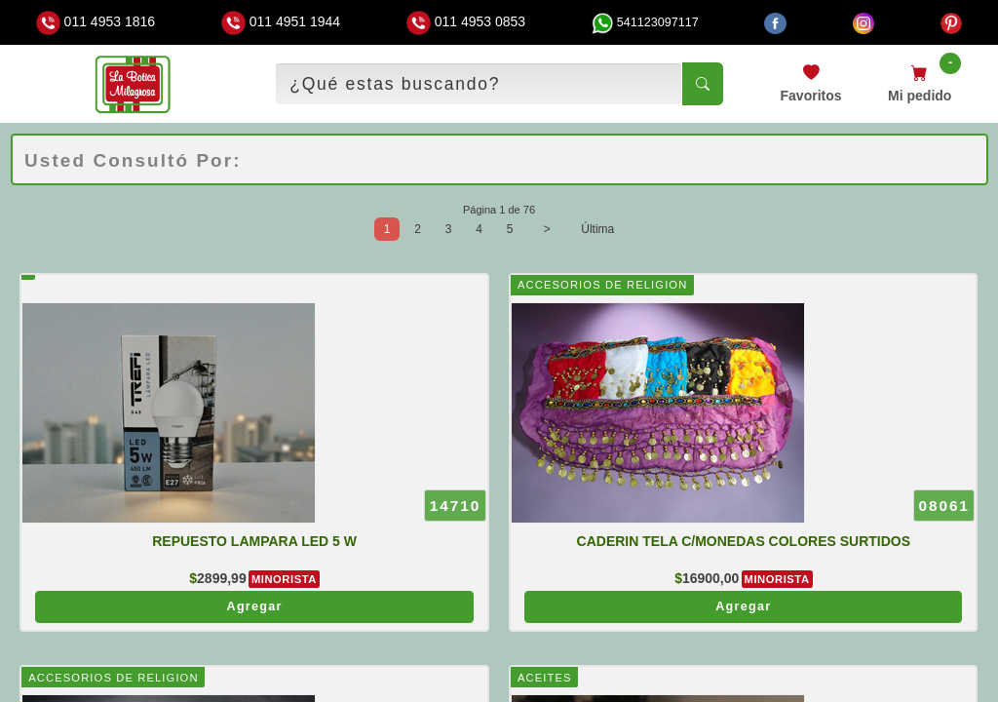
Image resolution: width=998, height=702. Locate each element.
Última (597, 229)
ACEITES (545, 677)
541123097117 (645, 22)
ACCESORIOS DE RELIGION (602, 285)
